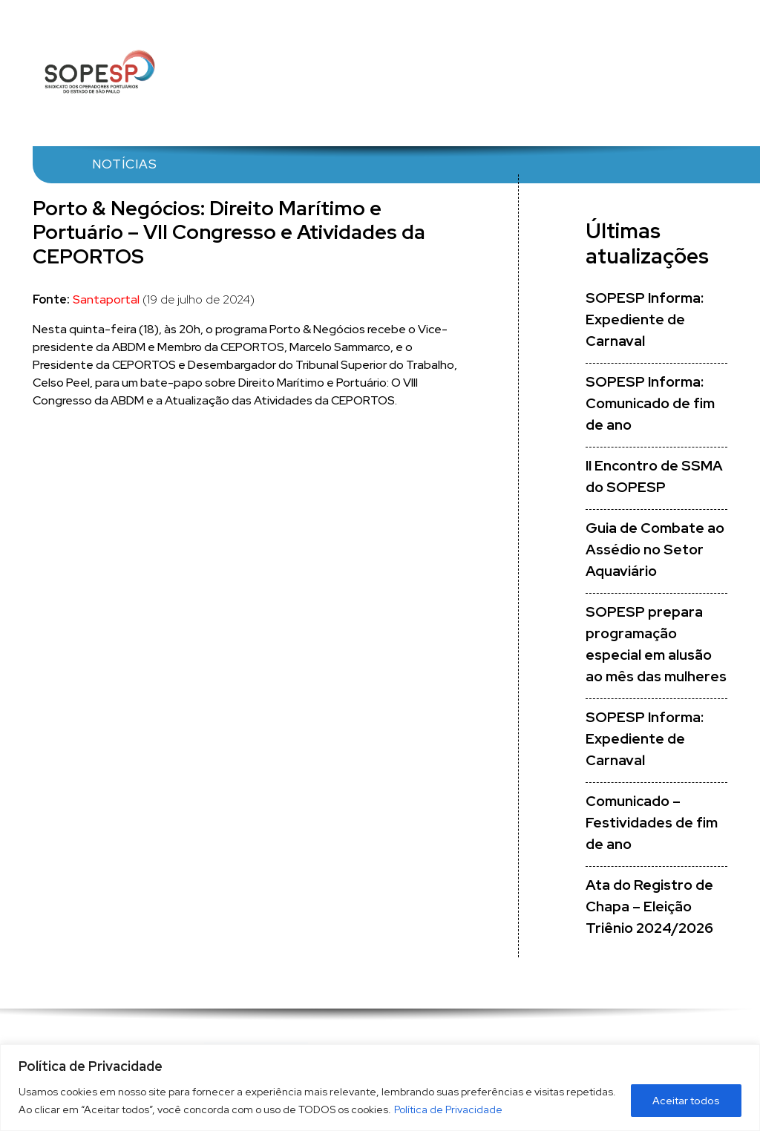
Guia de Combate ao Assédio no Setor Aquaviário (655, 549)
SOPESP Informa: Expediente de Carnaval (645, 319)
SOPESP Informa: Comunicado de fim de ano (650, 403)
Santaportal (106, 299)
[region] (380, 1087)
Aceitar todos (686, 1100)
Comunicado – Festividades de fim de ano (652, 822)
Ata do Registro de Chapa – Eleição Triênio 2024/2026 (649, 906)
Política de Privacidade (448, 1109)
